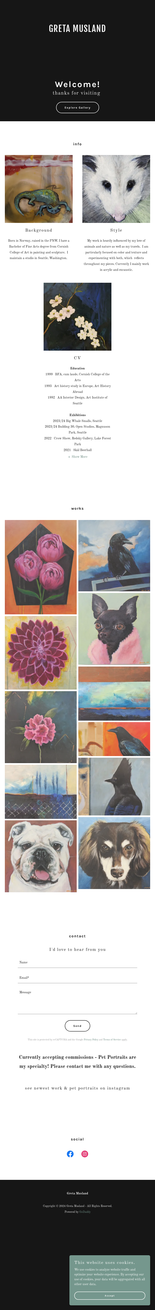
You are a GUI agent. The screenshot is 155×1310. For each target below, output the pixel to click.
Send (77, 1026)
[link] (77, 31)
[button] (77, 457)
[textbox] (77, 962)
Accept (110, 1295)
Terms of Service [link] (112, 1040)
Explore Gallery (78, 107)
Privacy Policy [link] (91, 1040)
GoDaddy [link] (85, 1212)
